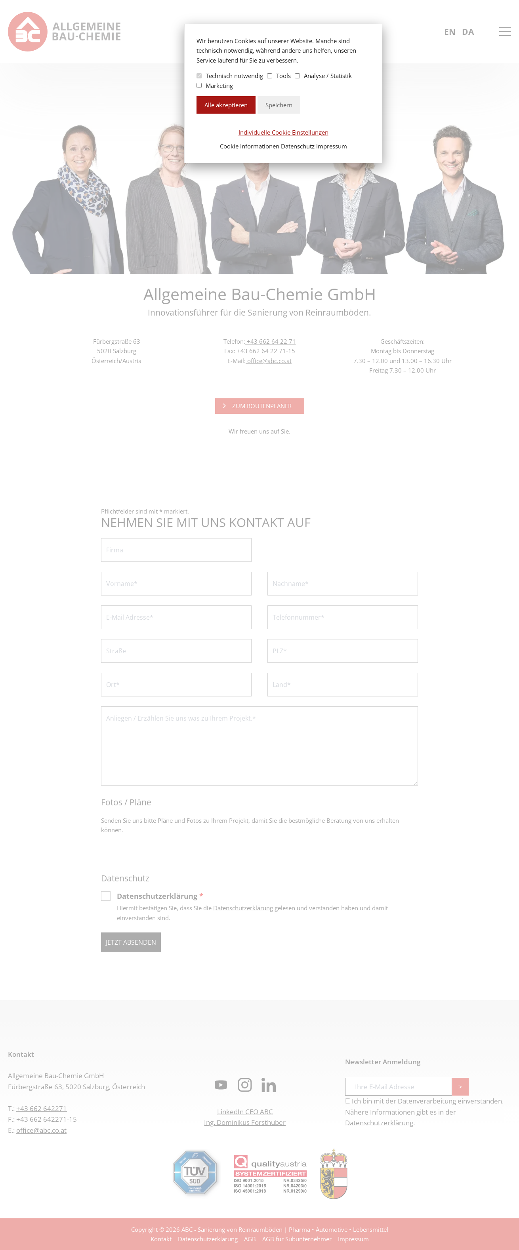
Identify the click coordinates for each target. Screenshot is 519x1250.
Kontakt (161, 1239)
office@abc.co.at (269, 361)
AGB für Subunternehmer (297, 1239)
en (450, 31)
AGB (250, 1239)
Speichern (278, 105)
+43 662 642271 (41, 1108)
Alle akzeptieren (226, 105)
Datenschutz (298, 146)
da (468, 31)
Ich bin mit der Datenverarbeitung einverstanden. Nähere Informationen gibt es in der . (424, 1111)
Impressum (331, 146)
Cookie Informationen (249, 146)
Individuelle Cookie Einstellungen (283, 132)
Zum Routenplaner (262, 406)
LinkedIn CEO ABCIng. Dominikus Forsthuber (245, 1117)
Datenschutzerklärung (160, 896)
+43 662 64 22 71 (270, 341)
